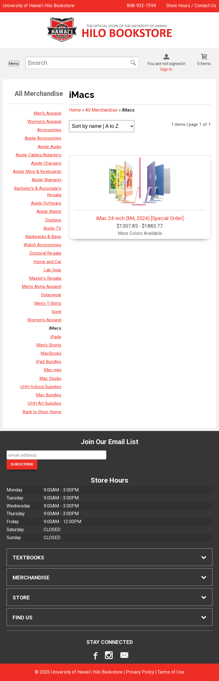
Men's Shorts (48, 345)
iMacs (55, 328)
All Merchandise (101, 110)
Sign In (166, 69)
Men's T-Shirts (47, 303)
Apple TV (52, 228)
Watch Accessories (42, 244)
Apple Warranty (46, 179)
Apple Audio (49, 146)
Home (75, 110)
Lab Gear (52, 270)
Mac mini (52, 369)
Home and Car (47, 261)
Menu (14, 63)
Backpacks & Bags (43, 236)
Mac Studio (50, 378)
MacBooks (50, 353)
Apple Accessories (43, 138)
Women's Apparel (44, 121)
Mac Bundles (48, 395)
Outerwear (51, 294)
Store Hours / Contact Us (191, 5)
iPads (55, 336)
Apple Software (46, 203)
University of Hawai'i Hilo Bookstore (38, 5)
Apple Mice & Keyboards (37, 171)
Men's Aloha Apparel (41, 286)
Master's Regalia (45, 278)
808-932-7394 (141, 5)
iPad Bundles (48, 361)
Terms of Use (170, 672)
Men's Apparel (47, 113)
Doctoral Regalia (45, 253)
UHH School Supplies (40, 386)
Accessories (49, 129)
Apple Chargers (46, 163)
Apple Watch (48, 211)
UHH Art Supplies (44, 403)
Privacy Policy (140, 672)
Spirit (56, 311)
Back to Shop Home (42, 411)
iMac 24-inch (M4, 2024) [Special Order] (140, 189)
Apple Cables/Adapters (38, 155)
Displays (53, 220)
